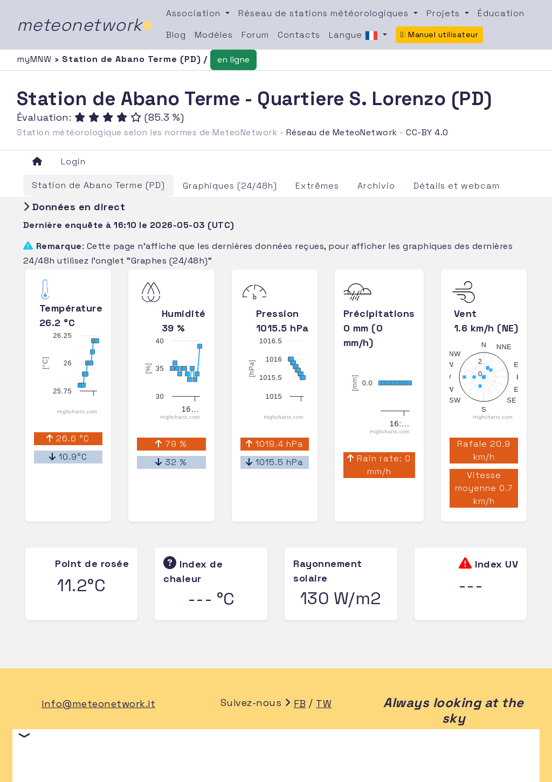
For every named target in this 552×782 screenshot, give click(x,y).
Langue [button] (355, 35)
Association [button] (194, 13)
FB (300, 703)
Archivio (376, 185)
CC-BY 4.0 (427, 132)
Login (73, 161)
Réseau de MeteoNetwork (341, 132)
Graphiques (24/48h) (230, 185)
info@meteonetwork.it (98, 703)
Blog (176, 34)
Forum (255, 34)
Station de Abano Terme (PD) (98, 185)
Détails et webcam (456, 185)
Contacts (299, 34)
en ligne (233, 59)
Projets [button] (444, 13)
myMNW (35, 59)
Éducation (501, 13)
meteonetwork (85, 25)
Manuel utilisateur (440, 34)
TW (324, 703)
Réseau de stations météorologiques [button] (324, 13)
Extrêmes (317, 185)
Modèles (214, 34)
